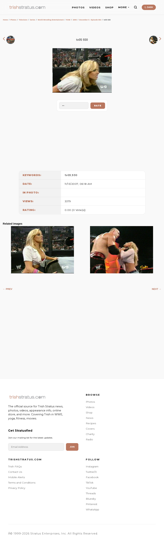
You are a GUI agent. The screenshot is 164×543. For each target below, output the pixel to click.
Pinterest (91, 504)
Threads (91, 493)
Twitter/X (91, 471)
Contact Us (15, 471)
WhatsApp (92, 509)
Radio (89, 439)
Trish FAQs (15, 466)
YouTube (91, 487)
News (89, 417)
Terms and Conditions (21, 482)
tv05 (68, 175)
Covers (90, 428)
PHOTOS (78, 7)
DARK (149, 7)
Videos (90, 407)
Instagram (92, 466)
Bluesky (91, 498)
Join (72, 447)
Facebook (92, 477)
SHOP (109, 7)
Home (5, 20)
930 (74, 175)
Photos (13, 20)
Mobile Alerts (16, 477)
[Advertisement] (82, 140)
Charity (90, 434)
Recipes (91, 423)
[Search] (135, 7)
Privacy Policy (16, 487)
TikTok (89, 482)
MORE (123, 7)
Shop (89, 412)
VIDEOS (95, 7)
